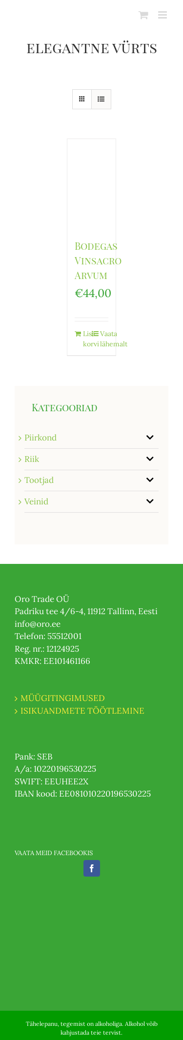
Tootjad (39, 480)
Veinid (36, 501)
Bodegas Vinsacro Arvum (98, 260)
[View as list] (101, 99)
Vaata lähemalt (104, 338)
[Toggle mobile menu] (163, 15)
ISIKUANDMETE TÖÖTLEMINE (82, 710)
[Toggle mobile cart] (143, 15)
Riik (31, 459)
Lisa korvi (87, 338)
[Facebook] (91, 868)
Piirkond (40, 437)
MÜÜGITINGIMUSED (62, 698)
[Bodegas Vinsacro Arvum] (91, 184)
